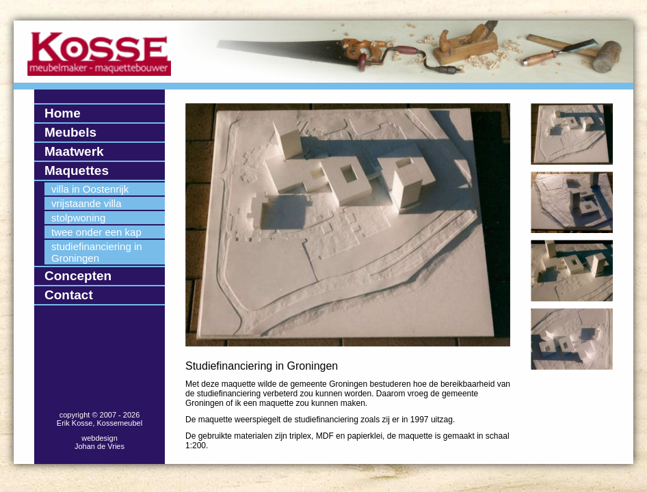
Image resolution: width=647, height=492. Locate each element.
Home (62, 113)
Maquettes (76, 170)
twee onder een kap (96, 232)
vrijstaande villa (86, 203)
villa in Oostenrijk (90, 189)
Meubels (70, 132)
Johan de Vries (99, 446)
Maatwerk (74, 151)
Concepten (77, 276)
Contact (68, 295)
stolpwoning (78, 217)
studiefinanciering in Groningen (96, 252)
